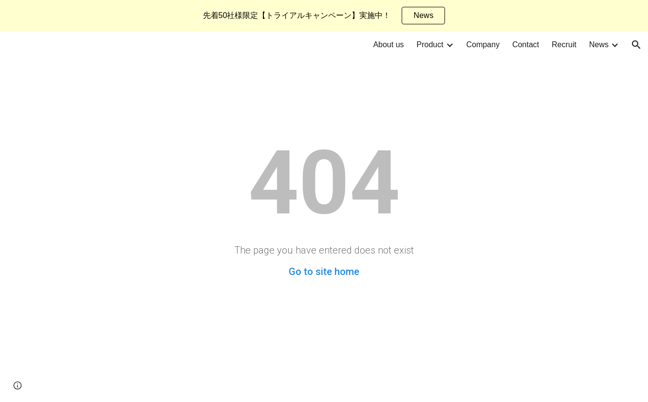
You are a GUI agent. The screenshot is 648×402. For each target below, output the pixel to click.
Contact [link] (525, 44)
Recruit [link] (564, 44)
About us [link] (388, 44)
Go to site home (324, 271)
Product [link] (430, 44)
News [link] (599, 44)
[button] (636, 44)
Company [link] (483, 44)
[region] (324, 15)
